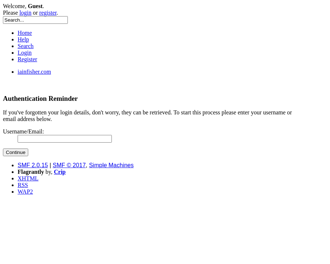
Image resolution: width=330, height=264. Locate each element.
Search (26, 46)
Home (25, 33)
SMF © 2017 (69, 165)
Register (27, 59)
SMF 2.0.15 (33, 165)
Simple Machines (111, 165)
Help (23, 39)
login (25, 13)
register (47, 13)
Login (25, 53)
